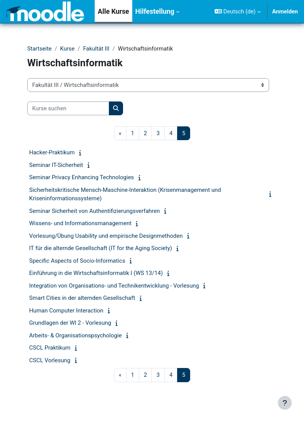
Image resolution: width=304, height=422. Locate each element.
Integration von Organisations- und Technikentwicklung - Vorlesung (114, 285)
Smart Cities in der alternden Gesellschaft (82, 297)
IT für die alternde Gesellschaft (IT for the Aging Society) (100, 248)
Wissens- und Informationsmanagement (80, 223)
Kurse (67, 48)
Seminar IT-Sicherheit (56, 165)
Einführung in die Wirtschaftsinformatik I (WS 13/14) (96, 273)
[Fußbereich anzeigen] (285, 403)
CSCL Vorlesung (49, 360)
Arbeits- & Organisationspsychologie (75, 335)
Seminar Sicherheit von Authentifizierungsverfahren (94, 211)
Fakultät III (96, 48)
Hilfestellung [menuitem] (154, 11)
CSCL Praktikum (50, 347)
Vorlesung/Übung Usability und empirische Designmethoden (106, 235)
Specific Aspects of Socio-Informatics (77, 260)
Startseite (39, 48)
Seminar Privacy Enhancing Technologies (81, 177)
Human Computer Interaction (66, 310)
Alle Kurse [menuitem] (113, 11)
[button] (238, 11)
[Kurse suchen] (68, 108)
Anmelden (285, 11)
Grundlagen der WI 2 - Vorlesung (70, 322)
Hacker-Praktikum (52, 152)
